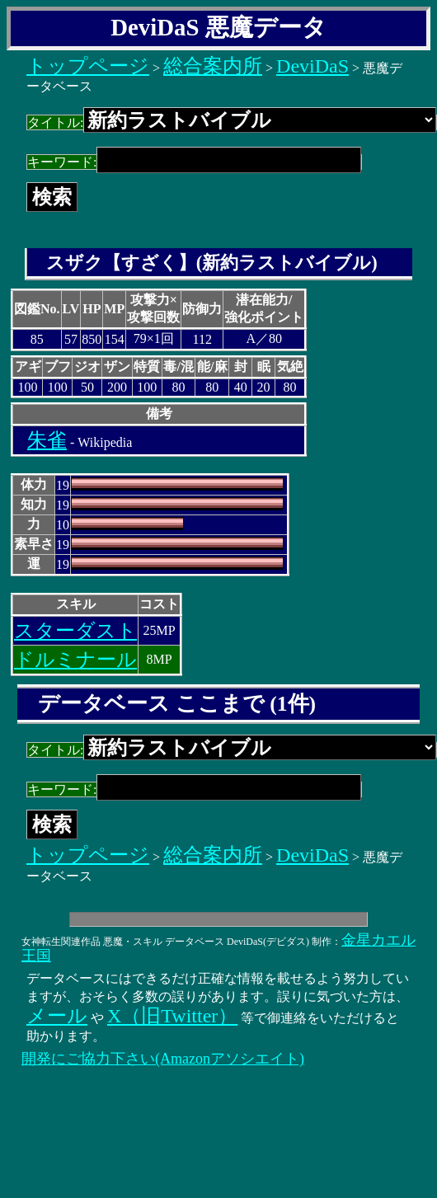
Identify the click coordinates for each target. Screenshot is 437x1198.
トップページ (87, 66)
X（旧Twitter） (172, 1016)
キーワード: (194, 162)
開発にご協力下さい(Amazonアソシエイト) (162, 1058)
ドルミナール (75, 659)
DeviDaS (312, 66)
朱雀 (47, 440)
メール (56, 1016)
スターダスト (75, 630)
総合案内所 (212, 66)
